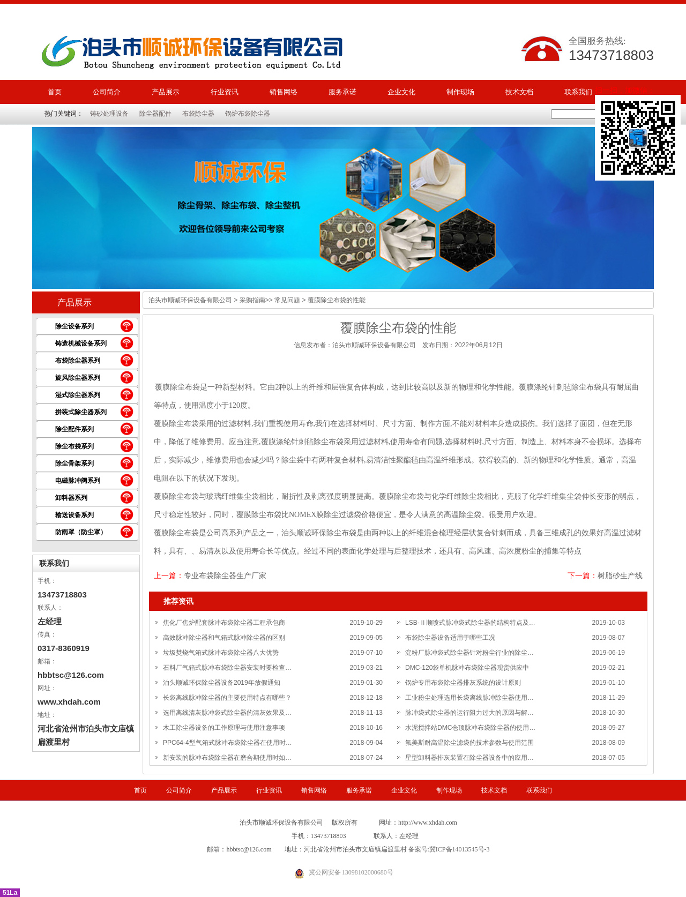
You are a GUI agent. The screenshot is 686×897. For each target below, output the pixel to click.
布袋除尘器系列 (77, 360)
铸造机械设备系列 (81, 343)
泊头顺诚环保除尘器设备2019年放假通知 (221, 682)
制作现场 (460, 92)
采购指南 (252, 300)
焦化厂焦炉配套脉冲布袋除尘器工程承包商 (224, 622)
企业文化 (401, 92)
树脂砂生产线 (620, 575)
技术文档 (519, 92)
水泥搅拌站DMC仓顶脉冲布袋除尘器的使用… (470, 727)
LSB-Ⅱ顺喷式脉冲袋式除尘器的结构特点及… (470, 622)
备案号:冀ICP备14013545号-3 (449, 849)
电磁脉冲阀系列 (77, 480)
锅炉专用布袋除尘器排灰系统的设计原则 (463, 682)
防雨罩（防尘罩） (81, 532)
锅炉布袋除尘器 (247, 113)
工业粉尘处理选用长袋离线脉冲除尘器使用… (469, 697)
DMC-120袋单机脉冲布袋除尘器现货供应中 (467, 667)
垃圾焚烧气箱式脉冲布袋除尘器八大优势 (221, 652)
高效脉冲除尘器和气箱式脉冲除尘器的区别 (224, 637)
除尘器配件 (155, 113)
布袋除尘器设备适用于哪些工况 (450, 637)
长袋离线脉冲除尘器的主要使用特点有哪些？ (227, 697)
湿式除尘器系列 (77, 395)
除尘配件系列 (74, 429)
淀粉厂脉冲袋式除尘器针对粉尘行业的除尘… (469, 652)
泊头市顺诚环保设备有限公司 (190, 300)
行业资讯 (224, 92)
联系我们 (578, 92)
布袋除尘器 (198, 113)
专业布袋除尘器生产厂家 (225, 575)
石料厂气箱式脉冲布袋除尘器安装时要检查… (227, 667)
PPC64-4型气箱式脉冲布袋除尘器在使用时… (227, 742)
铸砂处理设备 (109, 113)
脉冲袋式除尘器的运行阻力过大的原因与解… (469, 712)
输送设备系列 (74, 515)
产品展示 (166, 92)
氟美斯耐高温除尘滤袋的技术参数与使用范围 (469, 742)
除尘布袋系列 (74, 446)
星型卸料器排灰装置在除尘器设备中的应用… (469, 757)
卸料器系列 (71, 498)
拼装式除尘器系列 (81, 412)
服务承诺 (342, 92)
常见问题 (287, 300)
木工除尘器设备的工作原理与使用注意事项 (224, 727)
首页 (55, 92)
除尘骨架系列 (74, 463)
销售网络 (283, 92)
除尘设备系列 (74, 326)
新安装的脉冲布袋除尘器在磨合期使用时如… (227, 757)
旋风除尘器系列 (77, 378)
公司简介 (107, 92)
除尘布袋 (185, 387)
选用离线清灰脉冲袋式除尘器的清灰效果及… (227, 712)
